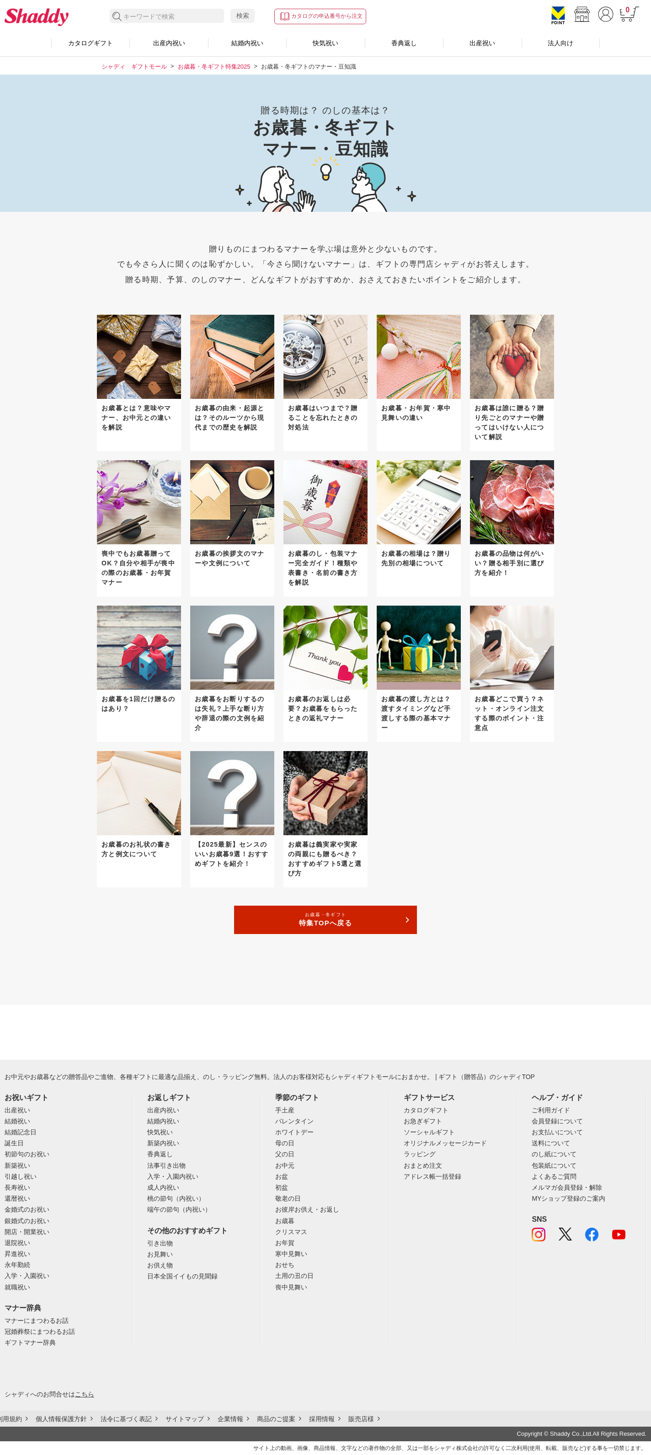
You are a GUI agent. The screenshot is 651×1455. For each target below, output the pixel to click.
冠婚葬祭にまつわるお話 (40, 1331)
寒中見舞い (291, 1253)
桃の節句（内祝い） (176, 1198)
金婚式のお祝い (27, 1209)
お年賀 (284, 1242)
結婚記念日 (21, 1132)
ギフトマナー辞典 (30, 1342)
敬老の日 (288, 1198)
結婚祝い (17, 1121)
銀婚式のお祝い (27, 1220)
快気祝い (325, 43)
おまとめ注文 (423, 1165)
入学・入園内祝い (172, 1176)
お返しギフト (169, 1097)
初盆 (281, 1187)
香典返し (404, 43)
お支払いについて (557, 1132)
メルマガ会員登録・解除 (567, 1187)
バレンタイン (294, 1121)
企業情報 (230, 1419)
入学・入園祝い (27, 1275)
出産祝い (482, 43)
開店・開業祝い (27, 1231)
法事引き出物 (166, 1165)
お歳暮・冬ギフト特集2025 (214, 66)
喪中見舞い (291, 1287)
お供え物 (160, 1265)
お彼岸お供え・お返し (307, 1209)
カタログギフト (90, 43)
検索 (242, 15)
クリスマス (291, 1231)
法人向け (560, 43)
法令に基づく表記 (126, 1419)
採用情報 (322, 1419)
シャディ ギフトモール (134, 66)
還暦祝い (17, 1198)
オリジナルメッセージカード (445, 1143)
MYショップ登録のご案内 (568, 1198)
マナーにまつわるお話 (37, 1320)
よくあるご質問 (554, 1176)
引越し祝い (21, 1176)
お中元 (284, 1165)
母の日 (284, 1143)
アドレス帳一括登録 (432, 1176)
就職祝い (17, 1287)
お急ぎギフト (423, 1121)
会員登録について (557, 1121)
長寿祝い (17, 1187)
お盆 (281, 1176)
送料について (551, 1143)
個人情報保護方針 (61, 1419)
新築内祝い (163, 1143)
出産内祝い (169, 43)
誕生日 (14, 1143)
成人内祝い (163, 1187)
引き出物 (160, 1243)
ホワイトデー (294, 1132)
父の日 (284, 1154)
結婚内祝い (247, 43)
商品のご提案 (276, 1419)
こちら (84, 1394)
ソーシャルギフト (429, 1132)
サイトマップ (184, 1419)
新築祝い (17, 1165)
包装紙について (554, 1165)
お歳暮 (284, 1220)
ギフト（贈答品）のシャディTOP (486, 1076)
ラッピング (420, 1154)
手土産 (284, 1110)
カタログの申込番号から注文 (327, 16)
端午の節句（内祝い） (179, 1209)
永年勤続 (17, 1264)
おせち (284, 1264)
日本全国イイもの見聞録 (182, 1276)
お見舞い (160, 1254)
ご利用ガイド (551, 1110)
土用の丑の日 (294, 1275)
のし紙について (554, 1154)
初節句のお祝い (27, 1154)
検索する (117, 16)
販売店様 (361, 1419)
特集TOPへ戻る (325, 919)
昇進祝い (17, 1253)
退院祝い (17, 1242)
